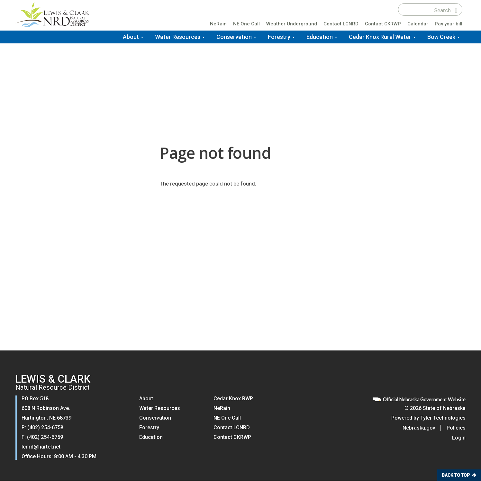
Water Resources (180, 36)
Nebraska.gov (419, 428)
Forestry (281, 36)
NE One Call (246, 24)
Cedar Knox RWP (233, 398)
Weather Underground (291, 24)
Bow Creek (443, 36)
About (133, 36)
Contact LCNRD (340, 24)
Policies (456, 428)
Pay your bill (448, 24)
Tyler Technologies (443, 418)
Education (321, 36)
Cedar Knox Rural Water (382, 36)
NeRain (218, 24)
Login (459, 438)
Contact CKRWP (383, 24)
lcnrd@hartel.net (41, 447)
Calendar (417, 24)
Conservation (236, 36)
